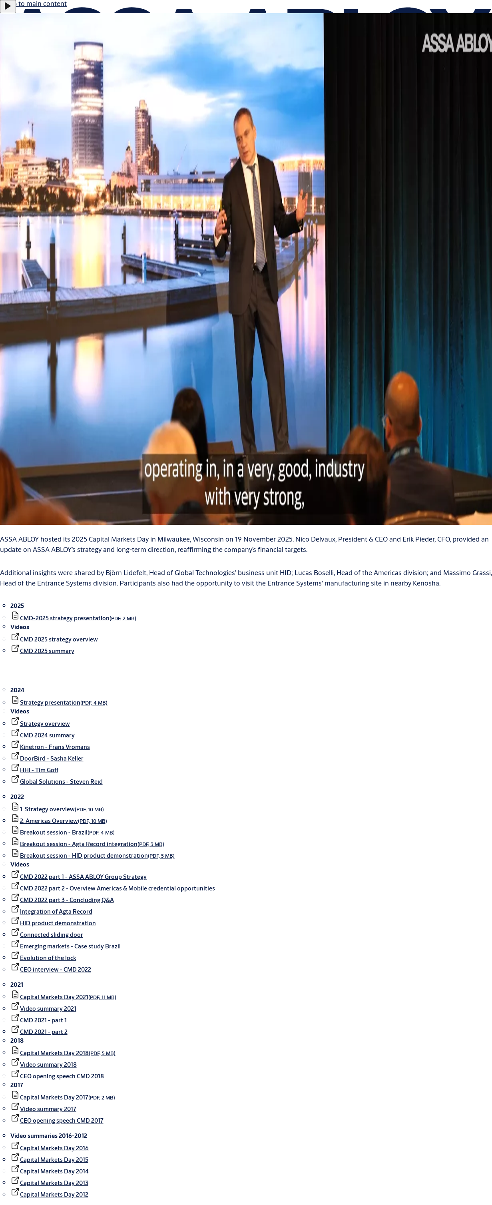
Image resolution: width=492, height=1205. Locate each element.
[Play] (8, 6)
